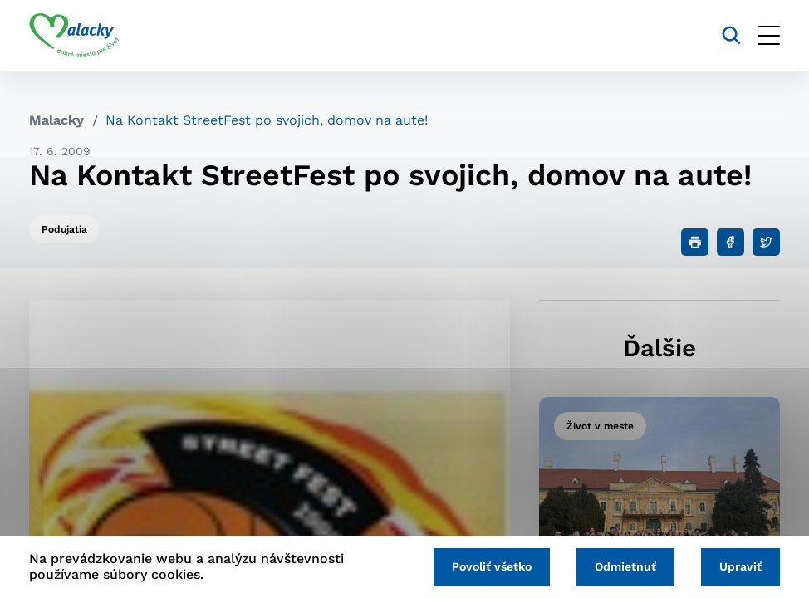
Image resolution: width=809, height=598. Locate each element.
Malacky (56, 120)
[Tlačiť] (694, 242)
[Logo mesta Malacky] (74, 35)
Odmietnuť (625, 566)
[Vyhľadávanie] (731, 35)
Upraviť (740, 566)
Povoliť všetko (492, 566)
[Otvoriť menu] (769, 35)
